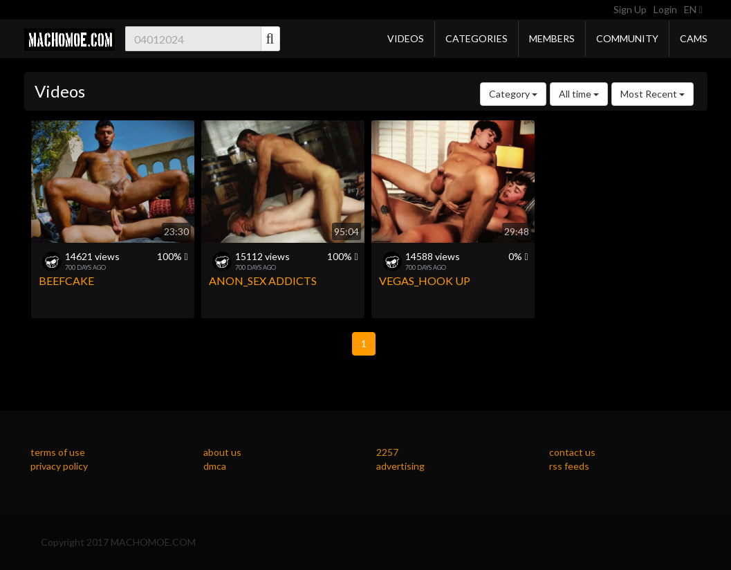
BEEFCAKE (66, 280)
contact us (572, 452)
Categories (476, 38)
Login (665, 9)
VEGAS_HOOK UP (424, 280)
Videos (405, 38)
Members (552, 38)
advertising (400, 466)
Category (513, 94)
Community (627, 38)
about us (222, 452)
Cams (693, 38)
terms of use (57, 452)
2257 (387, 452)
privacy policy (59, 466)
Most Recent (652, 94)
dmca (214, 466)
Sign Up (630, 9)
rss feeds (569, 466)
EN (693, 9)
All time (579, 94)
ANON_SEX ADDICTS (263, 280)
